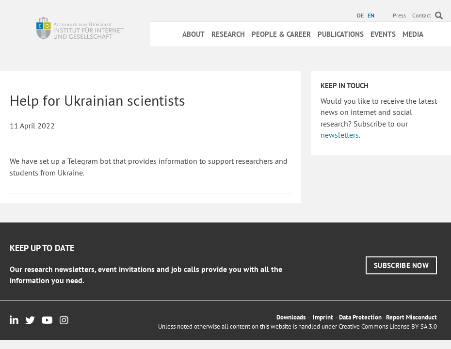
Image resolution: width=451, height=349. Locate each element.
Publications (341, 34)
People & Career (281, 34)
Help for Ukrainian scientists (97, 100)
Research (228, 34)
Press (399, 15)
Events (383, 34)
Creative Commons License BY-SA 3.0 (387, 326)
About (193, 34)
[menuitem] (361, 15)
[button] (401, 265)
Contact (421, 15)
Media (413, 34)
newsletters (340, 135)
